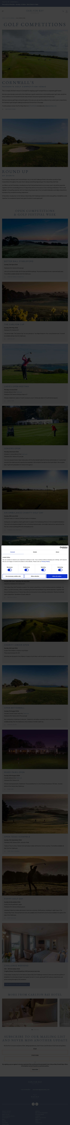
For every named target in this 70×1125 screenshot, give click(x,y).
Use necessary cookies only (13, 576)
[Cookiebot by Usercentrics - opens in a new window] (61, 548)
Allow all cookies (56, 576)
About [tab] (57, 552)
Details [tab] (35, 552)
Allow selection (35, 576)
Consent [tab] (12, 552)
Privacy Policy (46, 561)
